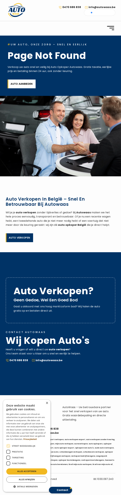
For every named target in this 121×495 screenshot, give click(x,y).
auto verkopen (26, 212)
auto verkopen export (75, 439)
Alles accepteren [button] (26, 471)
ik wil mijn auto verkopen (80, 464)
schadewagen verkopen (70, 452)
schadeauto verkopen (93, 452)
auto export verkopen (53, 439)
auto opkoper (67, 225)
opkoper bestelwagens (69, 460)
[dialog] (26, 446)
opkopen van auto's (84, 448)
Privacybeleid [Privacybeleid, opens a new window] (30, 439)
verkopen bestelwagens (92, 460)
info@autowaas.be (102, 7)
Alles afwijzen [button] (27, 479)
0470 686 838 (71, 7)
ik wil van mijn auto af (102, 464)
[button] (26, 487)
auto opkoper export (64, 448)
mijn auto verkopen (64, 444)
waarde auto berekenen (56, 464)
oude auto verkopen (104, 448)
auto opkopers (96, 444)
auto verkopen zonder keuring (100, 439)
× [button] (47, 403)
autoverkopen (81, 444)
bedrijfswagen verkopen (58, 456)
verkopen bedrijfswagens (83, 456)
